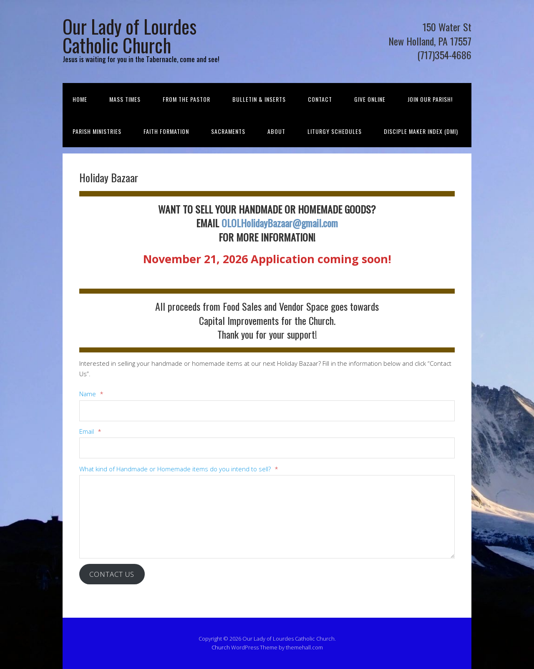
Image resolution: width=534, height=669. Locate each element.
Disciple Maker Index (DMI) (421, 131)
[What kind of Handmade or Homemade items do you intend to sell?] (267, 516)
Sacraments (228, 131)
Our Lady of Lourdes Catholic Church (129, 35)
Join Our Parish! (430, 99)
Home (80, 99)
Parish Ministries (97, 131)
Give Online (369, 99)
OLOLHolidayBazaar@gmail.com (280, 222)
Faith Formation (166, 131)
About (276, 131)
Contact (320, 99)
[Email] (267, 448)
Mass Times (125, 99)
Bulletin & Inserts (259, 99)
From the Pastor (186, 99)
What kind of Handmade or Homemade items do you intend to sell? (178, 469)
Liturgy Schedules (334, 131)
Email (90, 431)
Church (221, 647)
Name (91, 394)
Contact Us (111, 574)
